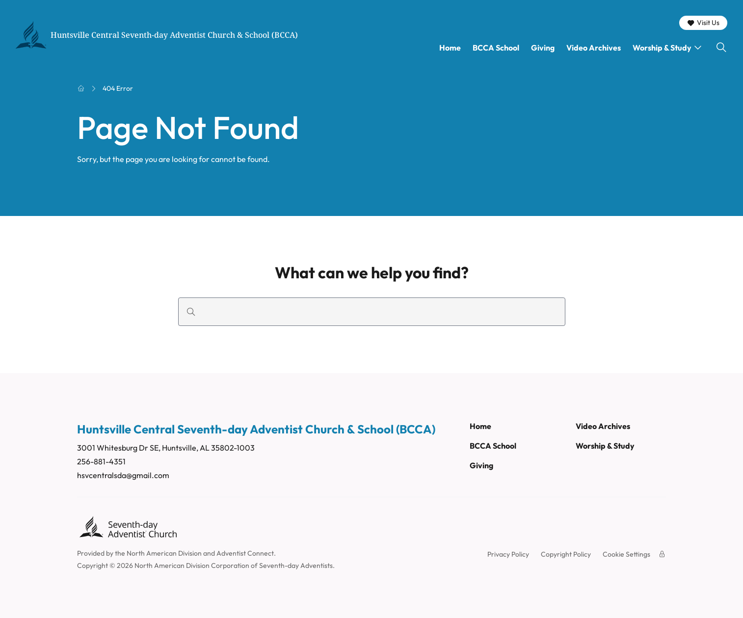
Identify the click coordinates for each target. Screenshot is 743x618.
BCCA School (496, 48)
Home (450, 48)
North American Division (164, 553)
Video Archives (593, 48)
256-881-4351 (101, 461)
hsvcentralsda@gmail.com (123, 475)
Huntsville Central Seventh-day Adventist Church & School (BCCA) (174, 34)
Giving (543, 48)
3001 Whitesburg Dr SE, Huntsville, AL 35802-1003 (166, 448)
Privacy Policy (508, 554)
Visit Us (703, 22)
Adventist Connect (245, 553)
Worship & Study (662, 48)
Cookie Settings (626, 554)
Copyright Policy (566, 554)
